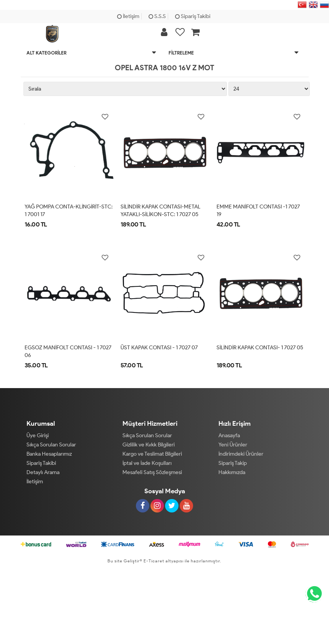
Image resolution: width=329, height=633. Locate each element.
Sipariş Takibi (192, 16)
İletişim (128, 16)
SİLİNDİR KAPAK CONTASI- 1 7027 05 (260, 347)
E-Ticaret (153, 561)
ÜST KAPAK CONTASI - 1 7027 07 (159, 347)
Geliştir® (133, 561)
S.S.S (157, 16)
